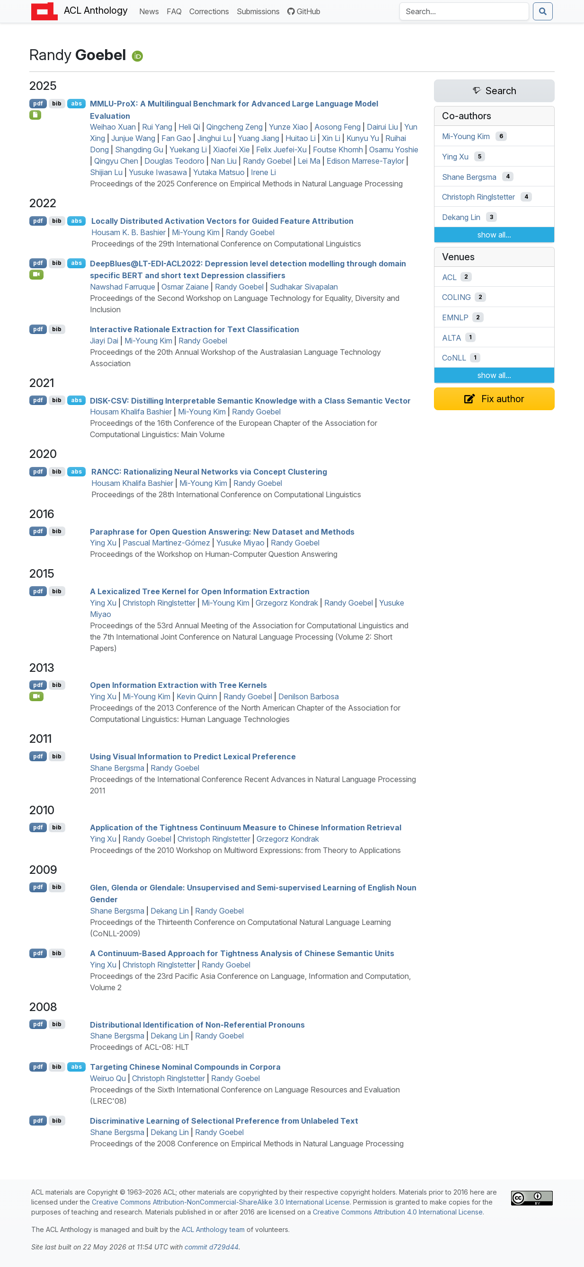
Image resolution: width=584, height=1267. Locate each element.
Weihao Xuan (113, 127)
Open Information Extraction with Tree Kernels (178, 685)
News (151, 10)
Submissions (260, 10)
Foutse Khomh (338, 149)
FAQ (176, 10)
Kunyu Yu (362, 138)
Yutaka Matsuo (219, 172)
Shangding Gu (139, 149)
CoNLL (454, 357)
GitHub (303, 11)
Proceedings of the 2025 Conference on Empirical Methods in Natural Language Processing (246, 183)
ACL (449, 277)
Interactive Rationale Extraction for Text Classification (194, 329)
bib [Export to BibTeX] (57, 103)
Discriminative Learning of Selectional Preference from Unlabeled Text (224, 1121)
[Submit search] (543, 11)
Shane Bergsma (117, 768)
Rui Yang (157, 127)
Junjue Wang (133, 138)
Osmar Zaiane (185, 286)
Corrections (211, 10)
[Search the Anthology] (464, 11)
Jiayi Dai (104, 340)
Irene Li (263, 172)
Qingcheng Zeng (234, 127)
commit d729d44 (212, 1247)
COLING (456, 297)
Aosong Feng (337, 127)
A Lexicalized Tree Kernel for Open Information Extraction (200, 591)
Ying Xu (103, 542)
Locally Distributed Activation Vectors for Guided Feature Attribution (222, 221)
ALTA (451, 337)
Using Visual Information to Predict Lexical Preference (193, 756)
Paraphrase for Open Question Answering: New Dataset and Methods (222, 531)
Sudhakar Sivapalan (304, 286)
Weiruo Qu (108, 1078)
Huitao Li (300, 138)
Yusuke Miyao (240, 542)
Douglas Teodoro (174, 161)
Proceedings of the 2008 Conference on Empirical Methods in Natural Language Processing (247, 1143)
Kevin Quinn (197, 696)
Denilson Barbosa (308, 696)
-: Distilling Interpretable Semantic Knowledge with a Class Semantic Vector (250, 400)
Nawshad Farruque (122, 286)
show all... (494, 234)
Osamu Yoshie (393, 149)
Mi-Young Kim (196, 232)
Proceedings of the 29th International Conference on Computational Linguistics (226, 243)
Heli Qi (189, 127)
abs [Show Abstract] (76, 103)
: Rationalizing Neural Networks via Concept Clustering (209, 471)
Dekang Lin (169, 910)
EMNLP (455, 317)
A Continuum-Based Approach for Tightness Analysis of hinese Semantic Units (242, 953)
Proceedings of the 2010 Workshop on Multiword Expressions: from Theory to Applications (245, 850)
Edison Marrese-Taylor (365, 161)
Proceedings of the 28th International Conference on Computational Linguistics (226, 494)
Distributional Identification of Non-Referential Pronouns (197, 1024)
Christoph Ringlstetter (159, 602)
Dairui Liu (382, 127)
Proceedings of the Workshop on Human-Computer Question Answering (213, 554)
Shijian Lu (106, 172)
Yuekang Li (188, 149)
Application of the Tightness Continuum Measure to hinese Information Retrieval (245, 827)
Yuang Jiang (258, 138)
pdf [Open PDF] (38, 103)
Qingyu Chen (116, 161)
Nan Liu (224, 161)
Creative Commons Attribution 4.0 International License (398, 1212)
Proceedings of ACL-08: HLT (139, 1047)
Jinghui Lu (214, 138)
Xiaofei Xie (231, 149)
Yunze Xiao (288, 127)
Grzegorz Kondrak (287, 602)
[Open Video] (36, 274)
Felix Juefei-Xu (281, 149)
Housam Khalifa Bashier (131, 411)
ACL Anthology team (213, 1229)
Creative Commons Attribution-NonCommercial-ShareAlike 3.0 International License (221, 1202)
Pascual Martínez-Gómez (166, 542)
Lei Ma (309, 161)
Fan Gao (176, 138)
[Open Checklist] (35, 115)
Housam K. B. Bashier (128, 232)
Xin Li (331, 138)
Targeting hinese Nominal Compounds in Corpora (185, 1067)
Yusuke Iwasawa (158, 172)
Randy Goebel (267, 161)
